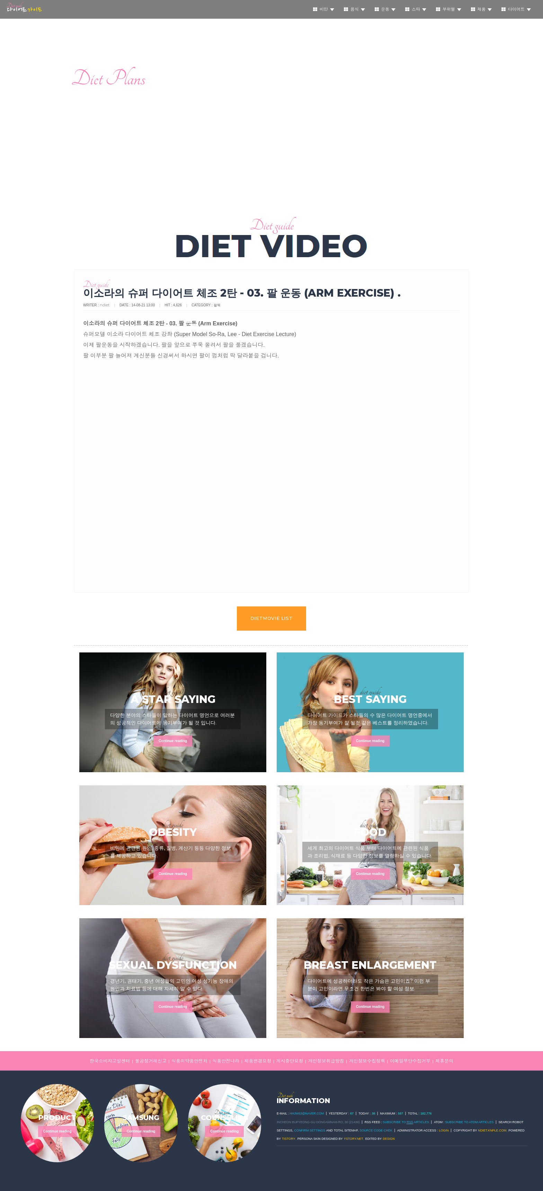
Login (444, 1130)
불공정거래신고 (151, 1061)
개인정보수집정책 (367, 1061)
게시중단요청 (289, 1061)
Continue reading (173, 741)
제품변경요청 (257, 1061)
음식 (354, 9)
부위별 (448, 9)
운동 (385, 9)
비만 (323, 9)
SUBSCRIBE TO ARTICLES (406, 1122)
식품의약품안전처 (189, 1061)
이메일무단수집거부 (410, 1061)
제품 (481, 9)
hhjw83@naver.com (307, 1113)
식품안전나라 (225, 1061)
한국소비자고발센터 (110, 1061)
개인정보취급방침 (326, 1061)
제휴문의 (444, 1061)
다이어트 (516, 9)
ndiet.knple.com (492, 1130)
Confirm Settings (310, 1130)
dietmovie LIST (271, 618)
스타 (415, 9)
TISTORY (288, 1138)
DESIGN (389, 1138)
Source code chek (375, 1130)
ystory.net (353, 1138)
